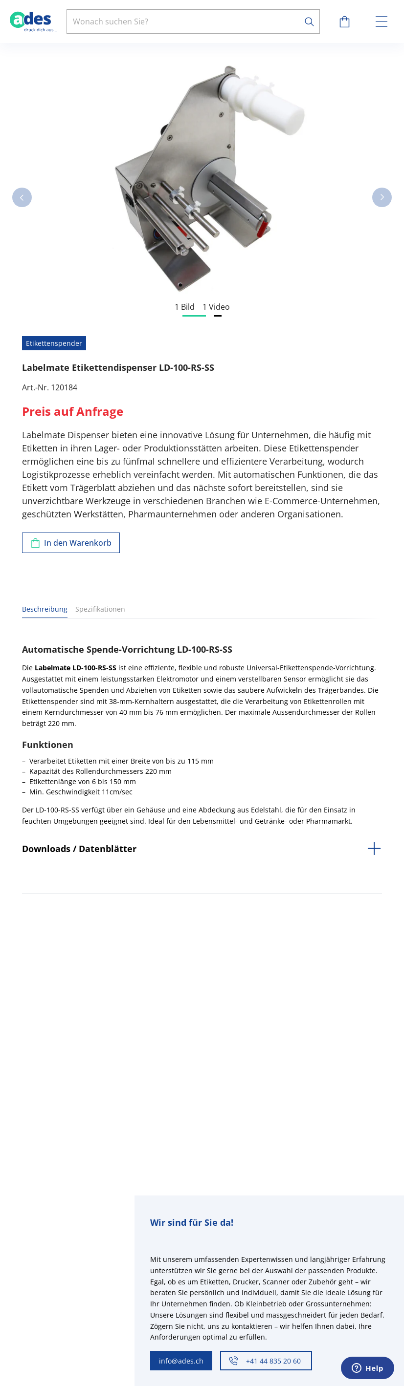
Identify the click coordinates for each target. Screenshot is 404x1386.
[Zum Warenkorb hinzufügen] (71, 543)
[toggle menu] (381, 21)
